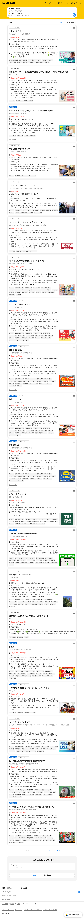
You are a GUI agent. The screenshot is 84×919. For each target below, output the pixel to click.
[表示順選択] (71, 22)
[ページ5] (50, 850)
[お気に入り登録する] (74, 27)
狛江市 (18, 904)
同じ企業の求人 (13, 139)
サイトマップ (18, 910)
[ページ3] (42, 850)
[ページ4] (46, 850)
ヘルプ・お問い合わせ (8, 910)
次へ (56, 850)
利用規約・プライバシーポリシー (33, 910)
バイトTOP (5, 904)
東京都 (12, 904)
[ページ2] (38, 850)
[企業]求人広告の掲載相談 (50, 910)
